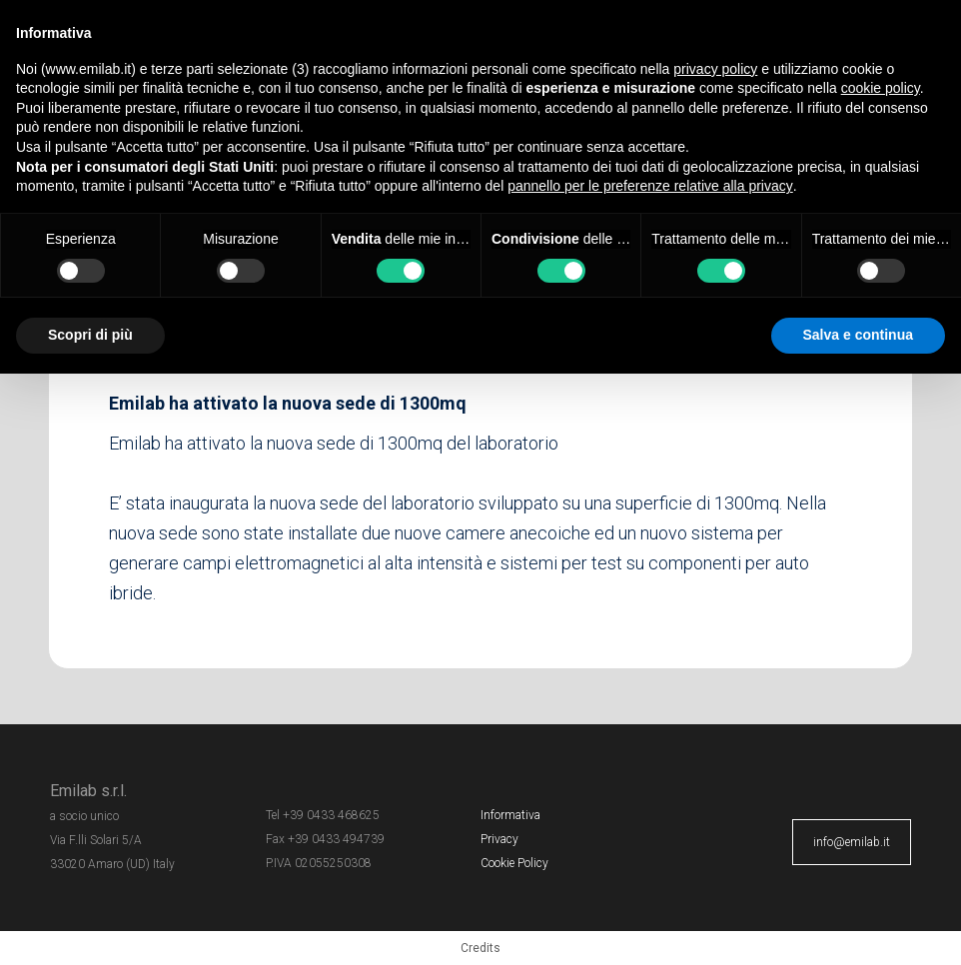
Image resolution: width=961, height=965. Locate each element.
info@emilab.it (851, 842)
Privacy (499, 839)
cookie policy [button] (880, 88)
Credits (480, 948)
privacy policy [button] (715, 69)
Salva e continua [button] (858, 335)
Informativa (510, 815)
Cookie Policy (514, 863)
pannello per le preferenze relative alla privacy (650, 186)
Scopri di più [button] (90, 335)
